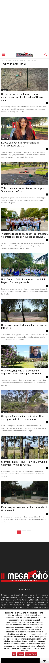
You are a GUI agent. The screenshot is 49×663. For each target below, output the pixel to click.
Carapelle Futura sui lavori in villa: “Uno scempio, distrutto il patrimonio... (22, 418)
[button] (45, 55)
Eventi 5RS (5, 138)
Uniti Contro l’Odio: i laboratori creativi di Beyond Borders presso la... (23, 281)
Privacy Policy (31, 654)
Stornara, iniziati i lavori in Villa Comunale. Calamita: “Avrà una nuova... (24, 463)
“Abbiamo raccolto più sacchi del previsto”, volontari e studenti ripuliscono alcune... (24, 235)
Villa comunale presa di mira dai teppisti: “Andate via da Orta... (23, 190)
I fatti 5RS (5, 90)
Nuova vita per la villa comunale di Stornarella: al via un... (20, 144)
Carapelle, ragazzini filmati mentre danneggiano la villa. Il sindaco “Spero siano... (22, 97)
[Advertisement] (24, 25)
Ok (14, 654)
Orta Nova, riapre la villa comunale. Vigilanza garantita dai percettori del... (22, 372)
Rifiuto (21, 654)
